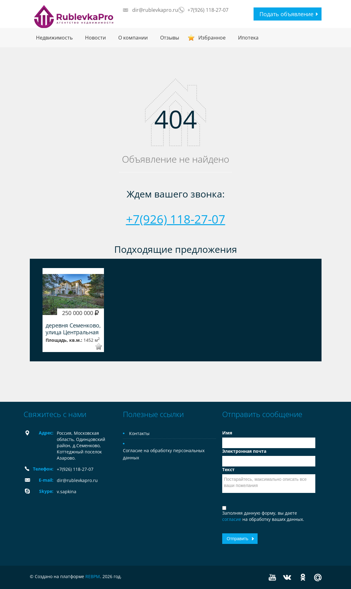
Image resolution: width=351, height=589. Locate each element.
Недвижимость (54, 37)
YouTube (272, 577)
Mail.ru (318, 577)
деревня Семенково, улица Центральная (73, 329)
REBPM (92, 576)
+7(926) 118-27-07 (207, 10)
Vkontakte (287, 577)
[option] (73, 310)
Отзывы (169, 37)
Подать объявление (286, 14)
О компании (133, 37)
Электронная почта (244, 451)
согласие (232, 519)
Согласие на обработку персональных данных (164, 454)
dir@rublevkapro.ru (155, 10)
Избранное (212, 37)
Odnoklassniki (303, 577)
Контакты (139, 433)
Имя (227, 433)
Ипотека (248, 37)
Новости (95, 37)
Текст (228, 469)
